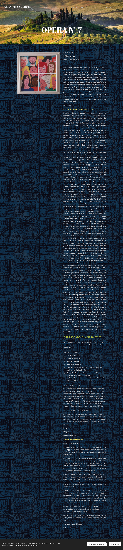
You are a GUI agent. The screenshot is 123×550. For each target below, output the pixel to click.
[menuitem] (47, 7)
